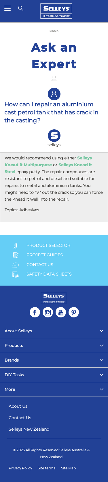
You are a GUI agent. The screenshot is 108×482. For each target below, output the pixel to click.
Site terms (46, 468)
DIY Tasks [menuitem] (14, 374)
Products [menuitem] (14, 345)
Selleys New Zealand (29, 429)
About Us (18, 406)
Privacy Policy (20, 468)
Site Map (68, 468)
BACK (54, 30)
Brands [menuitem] (12, 360)
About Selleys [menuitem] (18, 330)
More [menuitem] (10, 389)
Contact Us (20, 417)
